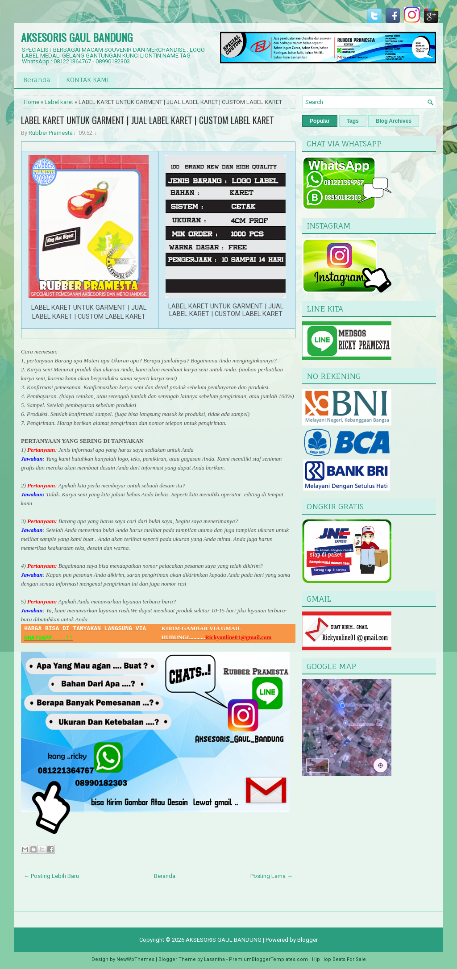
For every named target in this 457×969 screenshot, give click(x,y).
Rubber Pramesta (51, 132)
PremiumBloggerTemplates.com (268, 959)
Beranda (36, 79)
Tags (353, 121)
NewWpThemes (135, 959)
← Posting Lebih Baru (51, 876)
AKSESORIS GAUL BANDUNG (77, 37)
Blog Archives (393, 121)
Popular (320, 121)
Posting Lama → (271, 876)
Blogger (307, 939)
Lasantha (214, 959)
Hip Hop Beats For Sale (339, 959)
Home (31, 102)
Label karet (59, 102)
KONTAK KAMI (87, 79)
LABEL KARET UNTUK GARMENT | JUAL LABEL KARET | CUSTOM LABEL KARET (147, 120)
